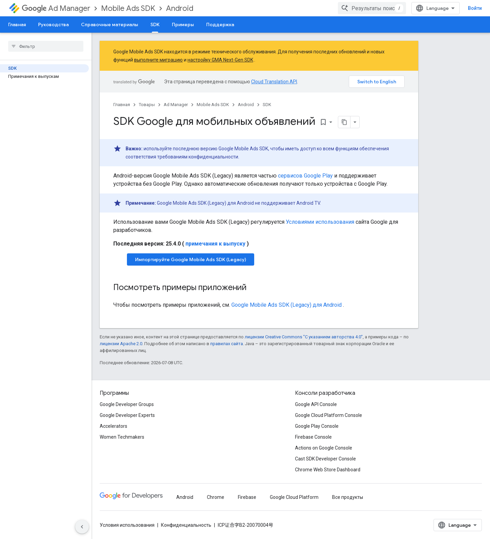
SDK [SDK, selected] (155, 24)
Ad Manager (56, 8)
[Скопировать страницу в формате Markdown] (344, 122)
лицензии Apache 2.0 (121, 343)
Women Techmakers (122, 437)
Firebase (247, 497)
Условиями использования (320, 222)
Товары (147, 104)
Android (179, 8)
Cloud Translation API (274, 81)
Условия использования (127, 525)
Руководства (53, 24)
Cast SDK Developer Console (325, 458)
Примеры (183, 24)
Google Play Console (317, 426)
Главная (17, 24)
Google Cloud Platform (294, 497)
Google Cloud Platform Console (328, 415)
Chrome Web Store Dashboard (327, 469)
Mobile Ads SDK (128, 8)
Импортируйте (190, 259)
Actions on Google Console (323, 448)
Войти (475, 8)
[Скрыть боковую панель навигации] (82, 527)
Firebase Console (313, 437)
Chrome (215, 497)
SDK (267, 104)
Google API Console (316, 404)
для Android (286, 305)
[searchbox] (45, 46)
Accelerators (113, 426)
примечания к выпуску (215, 243)
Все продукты (347, 497)
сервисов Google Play (305, 175)
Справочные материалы (109, 24)
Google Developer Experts (127, 415)
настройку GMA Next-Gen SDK (220, 60)
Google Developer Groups (127, 404)
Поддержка (220, 24)
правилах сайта (226, 343)
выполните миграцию (158, 60)
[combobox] (372, 8)
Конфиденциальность (186, 525)
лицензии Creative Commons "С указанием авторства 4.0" (304, 336)
